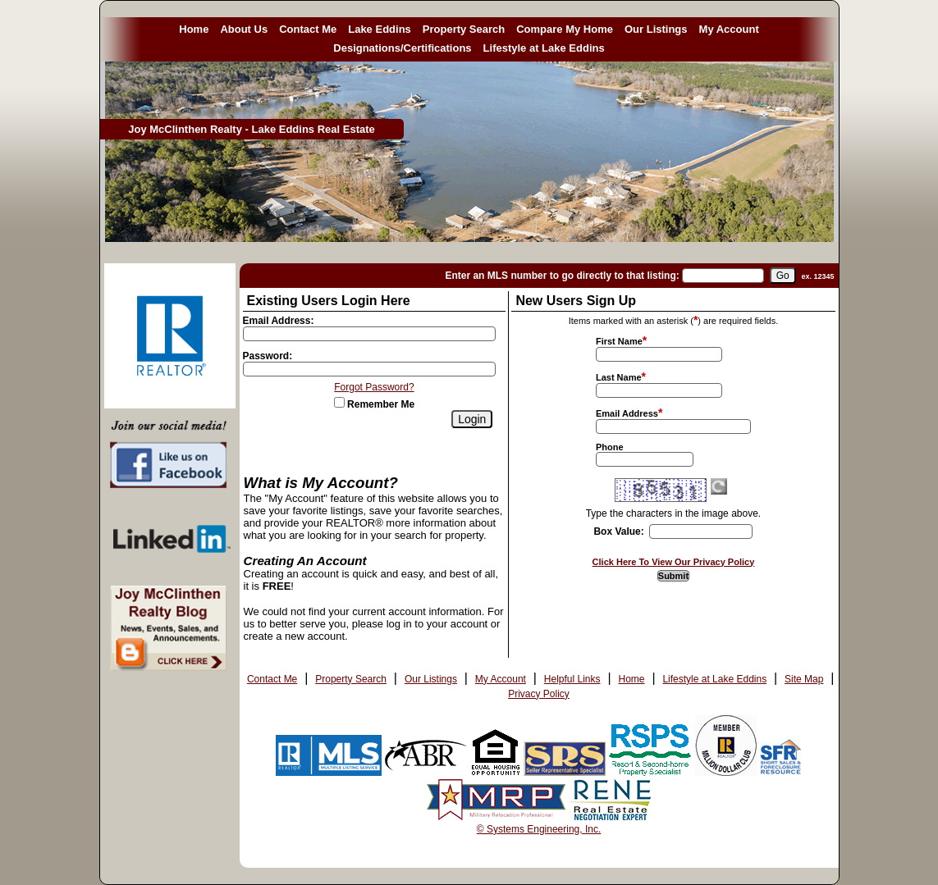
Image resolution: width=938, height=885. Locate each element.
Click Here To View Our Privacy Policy (674, 562)
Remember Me (374, 404)
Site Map (804, 679)
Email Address (627, 413)
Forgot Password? (374, 387)
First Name (619, 341)
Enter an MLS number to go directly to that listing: (562, 275)
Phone (610, 447)
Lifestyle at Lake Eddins (544, 48)
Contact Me (307, 29)
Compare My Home (564, 29)
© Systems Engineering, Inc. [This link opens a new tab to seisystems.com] (539, 829)
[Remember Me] (339, 402)
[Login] (471, 419)
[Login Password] (369, 369)
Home (193, 29)
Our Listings (656, 29)
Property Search (464, 29)
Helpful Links (572, 679)
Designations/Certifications (402, 48)
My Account (729, 29)
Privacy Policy (539, 694)
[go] (783, 275)
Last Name (619, 377)
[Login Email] (369, 333)
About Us (244, 29)
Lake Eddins (379, 29)
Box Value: (618, 531)
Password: (268, 356)
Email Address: (278, 320)
